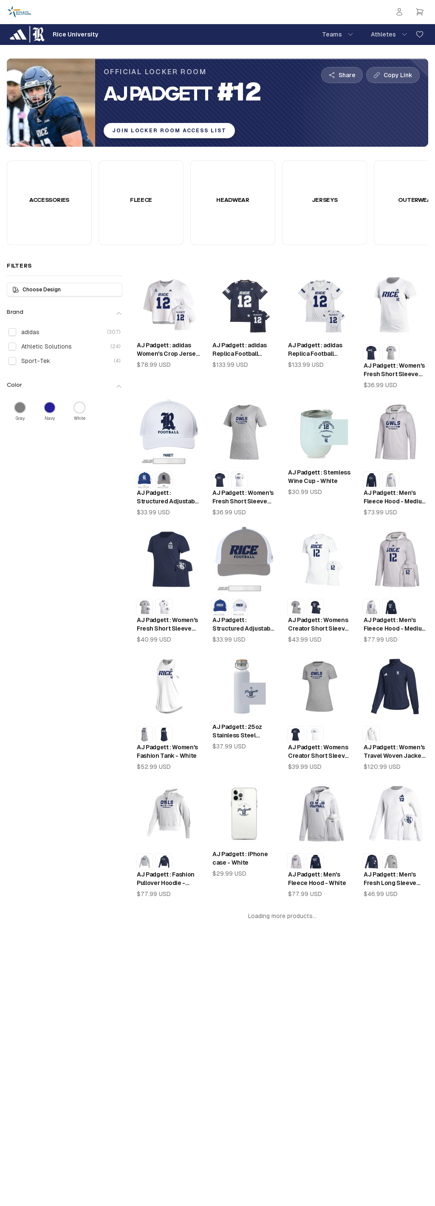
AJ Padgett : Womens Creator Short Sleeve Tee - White (318, 625)
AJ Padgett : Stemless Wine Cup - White (319, 476)
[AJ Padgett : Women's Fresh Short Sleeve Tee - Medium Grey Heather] (390, 352)
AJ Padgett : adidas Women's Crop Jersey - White (168, 350)
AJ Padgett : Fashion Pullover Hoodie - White (166, 879)
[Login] (399, 11)
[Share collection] (342, 75)
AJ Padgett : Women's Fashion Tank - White (167, 751)
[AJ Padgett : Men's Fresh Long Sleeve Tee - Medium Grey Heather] (390, 861)
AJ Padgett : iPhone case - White (240, 858)
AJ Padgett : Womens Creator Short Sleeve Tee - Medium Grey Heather (318, 752)
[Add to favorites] (419, 34)
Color (64, 386)
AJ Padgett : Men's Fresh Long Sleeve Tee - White (390, 879)
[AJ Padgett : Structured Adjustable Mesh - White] (239, 607)
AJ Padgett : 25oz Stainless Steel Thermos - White (237, 731)
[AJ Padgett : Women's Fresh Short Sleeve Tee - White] (239, 480)
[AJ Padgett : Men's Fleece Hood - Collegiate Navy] (371, 480)
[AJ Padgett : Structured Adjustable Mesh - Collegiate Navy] (144, 480)
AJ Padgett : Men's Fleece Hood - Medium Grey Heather (395, 497)
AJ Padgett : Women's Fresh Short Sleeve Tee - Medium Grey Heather (243, 497)
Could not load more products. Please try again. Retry (282, 919)
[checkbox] (12, 332)
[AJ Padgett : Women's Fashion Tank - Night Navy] (163, 734)
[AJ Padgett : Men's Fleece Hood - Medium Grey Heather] (295, 861)
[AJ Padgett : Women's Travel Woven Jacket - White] (371, 734)
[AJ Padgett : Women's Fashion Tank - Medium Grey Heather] (144, 734)
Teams (338, 34)
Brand (64, 313)
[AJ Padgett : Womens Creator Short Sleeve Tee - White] (315, 734)
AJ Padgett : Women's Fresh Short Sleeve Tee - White (394, 370)
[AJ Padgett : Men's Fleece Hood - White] (390, 480)
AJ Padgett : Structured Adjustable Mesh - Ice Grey (244, 625)
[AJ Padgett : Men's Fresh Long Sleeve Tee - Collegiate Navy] (371, 861)
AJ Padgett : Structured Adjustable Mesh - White (168, 497)
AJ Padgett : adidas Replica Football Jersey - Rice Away (315, 350)
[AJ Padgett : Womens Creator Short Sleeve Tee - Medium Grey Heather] (295, 607)
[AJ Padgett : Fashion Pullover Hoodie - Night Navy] (163, 861)
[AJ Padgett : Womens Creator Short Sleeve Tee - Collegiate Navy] (315, 607)
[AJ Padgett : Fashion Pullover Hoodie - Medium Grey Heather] (144, 861)
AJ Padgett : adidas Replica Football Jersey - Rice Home (240, 350)
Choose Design (36, 289)
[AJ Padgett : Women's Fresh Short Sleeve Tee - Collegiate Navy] (371, 352)
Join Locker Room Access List (169, 131)
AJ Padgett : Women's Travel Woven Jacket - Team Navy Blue (394, 752)
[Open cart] (419, 11)
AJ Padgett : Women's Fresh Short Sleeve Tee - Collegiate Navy (167, 625)
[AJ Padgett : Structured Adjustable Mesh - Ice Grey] (163, 480)
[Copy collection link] (393, 75)
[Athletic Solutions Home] (19, 12)
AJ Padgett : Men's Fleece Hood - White (317, 878)
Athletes (389, 34)
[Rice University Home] (52, 34)
